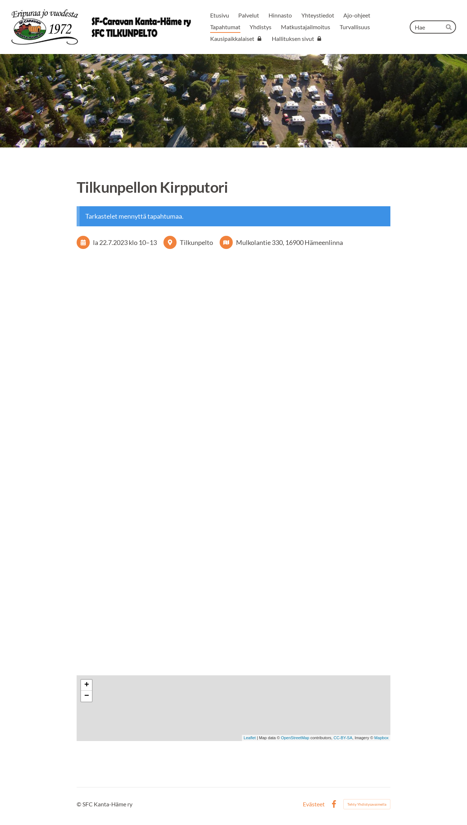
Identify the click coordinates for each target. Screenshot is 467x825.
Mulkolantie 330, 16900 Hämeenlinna (289, 242)
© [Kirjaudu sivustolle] (79, 804)
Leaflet (250, 738)
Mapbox (381, 738)
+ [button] (86, 685)
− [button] (86, 696)
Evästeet (314, 804)
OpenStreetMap (295, 738)
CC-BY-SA (342, 738)
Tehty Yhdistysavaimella (366, 804)
